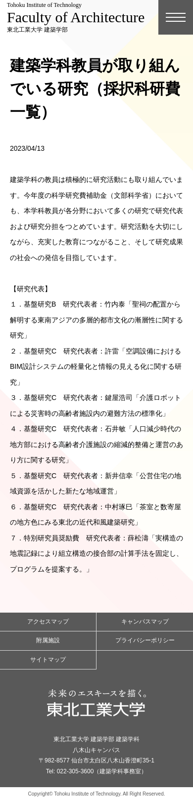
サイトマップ (48, 659)
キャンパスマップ (145, 621)
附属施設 (48, 640)
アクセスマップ (48, 621)
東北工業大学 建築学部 (76, 17)
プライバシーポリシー (145, 640)
